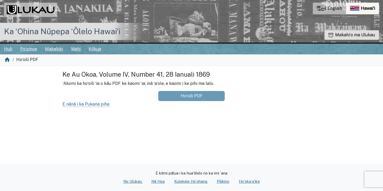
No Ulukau (133, 181)
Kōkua (95, 48)
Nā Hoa (158, 181)
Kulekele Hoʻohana (191, 181)
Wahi (76, 48)
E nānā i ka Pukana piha (86, 104)
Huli (8, 48)
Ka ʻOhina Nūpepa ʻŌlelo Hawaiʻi (62, 31)
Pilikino (223, 181)
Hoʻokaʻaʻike (249, 181)
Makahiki (54, 48)
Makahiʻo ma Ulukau (351, 34)
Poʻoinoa (28, 48)
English (329, 8)
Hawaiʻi (364, 9)
